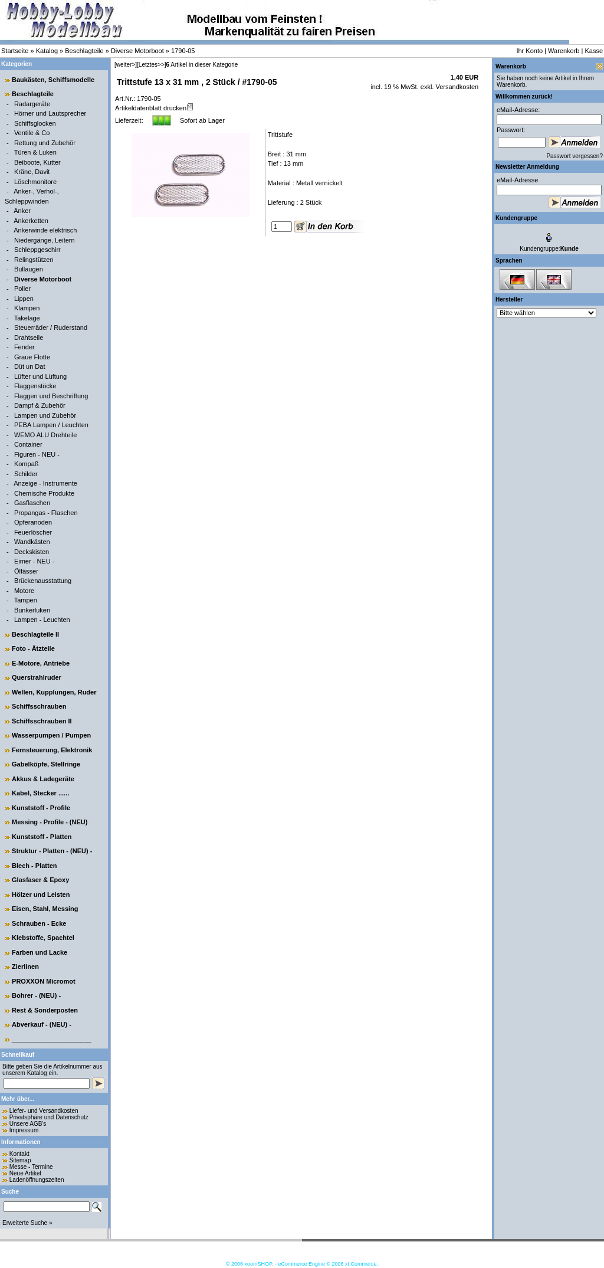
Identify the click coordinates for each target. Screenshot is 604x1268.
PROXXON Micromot (44, 981)
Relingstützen (34, 259)
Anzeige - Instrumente (45, 483)
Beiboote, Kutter (37, 162)
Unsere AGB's (28, 1123)
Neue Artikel (25, 1173)
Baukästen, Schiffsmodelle (53, 79)
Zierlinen (25, 966)
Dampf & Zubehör (39, 405)
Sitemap (20, 1160)
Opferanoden (33, 522)
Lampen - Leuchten (42, 619)
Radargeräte (32, 103)
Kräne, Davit (32, 171)
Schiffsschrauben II (41, 721)
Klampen (27, 308)
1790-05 (183, 50)
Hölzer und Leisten (41, 894)
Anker (22, 210)
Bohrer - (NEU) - (36, 995)
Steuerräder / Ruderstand (50, 327)
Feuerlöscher (33, 532)
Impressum (23, 1130)
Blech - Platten (34, 865)
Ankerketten (31, 220)
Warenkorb (563, 50)
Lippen (24, 298)
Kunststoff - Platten (41, 836)
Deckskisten (31, 551)
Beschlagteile (84, 50)
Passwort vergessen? (574, 156)
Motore (24, 590)
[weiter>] (125, 64)
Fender (24, 346)
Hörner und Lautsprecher (50, 113)
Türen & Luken (35, 152)
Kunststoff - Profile (41, 807)
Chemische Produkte (44, 493)
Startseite (14, 50)
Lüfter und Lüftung (40, 376)
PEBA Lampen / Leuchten (51, 424)
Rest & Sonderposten (45, 1010)
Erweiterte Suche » (27, 1223)
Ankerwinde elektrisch (45, 230)
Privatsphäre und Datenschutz (48, 1117)
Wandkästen (32, 541)
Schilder (26, 473)
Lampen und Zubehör (45, 415)
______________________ (51, 1039)
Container (28, 444)
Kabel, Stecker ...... (40, 793)
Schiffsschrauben (39, 706)
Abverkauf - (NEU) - (41, 1024)
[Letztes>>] (151, 64)
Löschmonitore (35, 181)
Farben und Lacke (39, 952)
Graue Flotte (32, 357)
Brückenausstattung (42, 580)
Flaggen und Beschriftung (51, 395)
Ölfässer (26, 571)
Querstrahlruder (36, 677)
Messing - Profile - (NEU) (49, 821)
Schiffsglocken (35, 123)
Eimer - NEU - (34, 561)
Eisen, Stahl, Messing (45, 908)
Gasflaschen (32, 502)
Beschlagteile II (35, 634)
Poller (22, 288)
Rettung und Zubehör (45, 142)
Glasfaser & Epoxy (40, 879)
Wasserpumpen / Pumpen (51, 735)
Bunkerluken (32, 610)
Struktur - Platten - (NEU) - (52, 850)
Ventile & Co (32, 132)
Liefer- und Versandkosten (43, 1111)
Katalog (47, 50)
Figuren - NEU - (37, 454)
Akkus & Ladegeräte (43, 778)
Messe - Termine (31, 1167)
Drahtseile (29, 337)
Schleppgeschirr (37, 249)
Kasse (594, 50)
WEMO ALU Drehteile (45, 434)
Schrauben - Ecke (39, 923)
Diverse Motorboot (137, 50)
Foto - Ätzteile (33, 648)
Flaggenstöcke (35, 385)
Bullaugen (28, 269)
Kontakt (19, 1154)
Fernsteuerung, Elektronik (52, 749)
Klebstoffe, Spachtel (43, 937)
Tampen (25, 600)
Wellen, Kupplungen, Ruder (54, 692)
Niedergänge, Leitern (44, 240)
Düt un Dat (29, 366)
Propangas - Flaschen (46, 512)
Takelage (27, 318)
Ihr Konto (529, 50)
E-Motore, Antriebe (41, 663)
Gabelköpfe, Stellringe (46, 764)
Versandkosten (456, 86)
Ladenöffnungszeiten (36, 1180)
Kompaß (26, 463)
